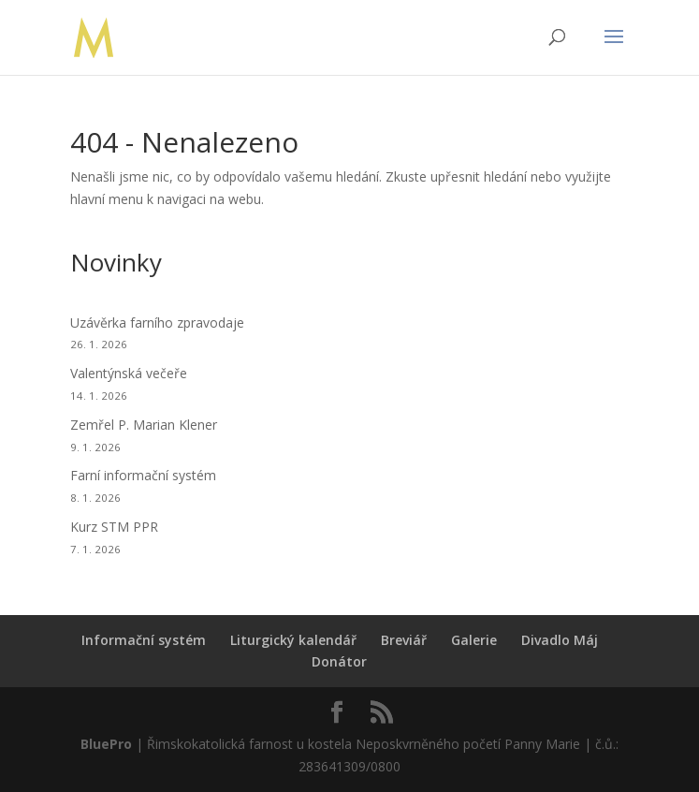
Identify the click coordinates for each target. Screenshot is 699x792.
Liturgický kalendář (293, 640)
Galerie (474, 640)
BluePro (106, 744)
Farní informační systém (143, 475)
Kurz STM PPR (114, 526)
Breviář (404, 640)
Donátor (339, 661)
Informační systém (143, 640)
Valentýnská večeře (128, 373)
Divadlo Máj (559, 640)
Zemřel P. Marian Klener (143, 424)
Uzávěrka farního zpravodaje (157, 322)
